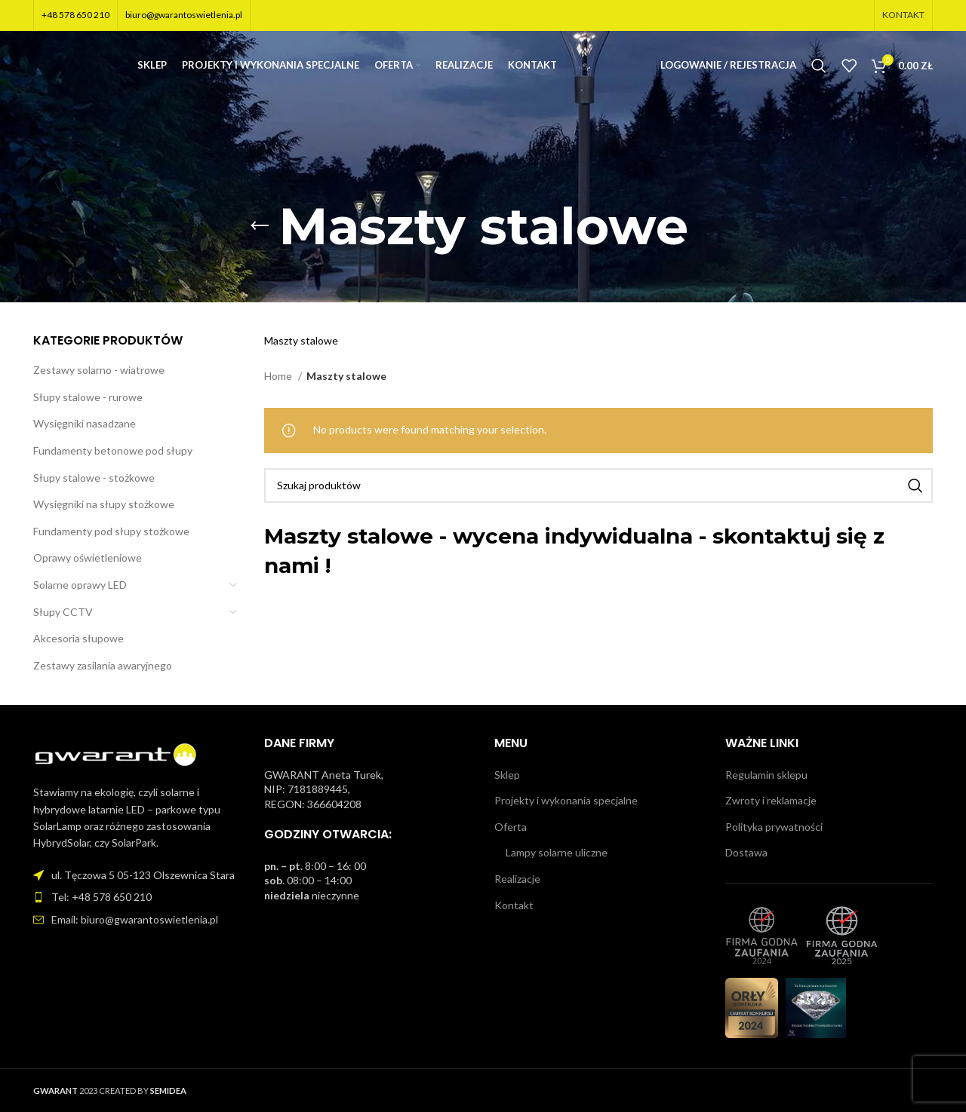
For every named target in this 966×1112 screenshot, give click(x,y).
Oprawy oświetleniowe (87, 557)
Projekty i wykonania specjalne (566, 800)
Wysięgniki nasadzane (84, 423)
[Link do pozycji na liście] (137, 897)
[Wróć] (259, 226)
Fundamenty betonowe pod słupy (112, 450)
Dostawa (746, 852)
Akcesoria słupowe (78, 638)
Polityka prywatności (774, 826)
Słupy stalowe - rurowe (88, 397)
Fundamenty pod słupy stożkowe (111, 531)
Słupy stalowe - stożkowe (94, 477)
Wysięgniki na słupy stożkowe (103, 504)
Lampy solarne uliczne (557, 852)
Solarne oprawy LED (80, 584)
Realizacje (517, 878)
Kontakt (514, 905)
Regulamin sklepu (766, 774)
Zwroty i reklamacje (771, 800)
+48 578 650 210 (75, 15)
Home (279, 375)
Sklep (507, 774)
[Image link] (116, 754)
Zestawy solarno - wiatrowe (99, 369)
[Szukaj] (819, 72)
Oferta (510, 826)
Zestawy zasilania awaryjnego (102, 665)
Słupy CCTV (63, 611)
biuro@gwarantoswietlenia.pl (183, 15)
